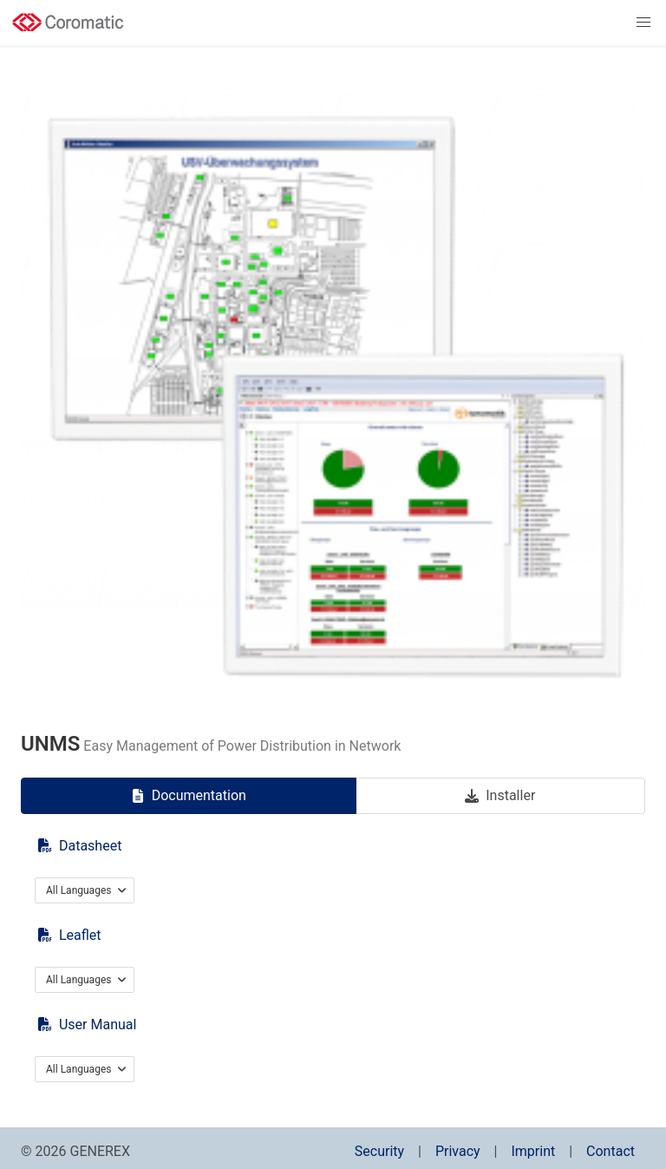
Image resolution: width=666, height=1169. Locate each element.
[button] (643, 22)
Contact (610, 1151)
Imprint (533, 1151)
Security (379, 1151)
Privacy (457, 1151)
